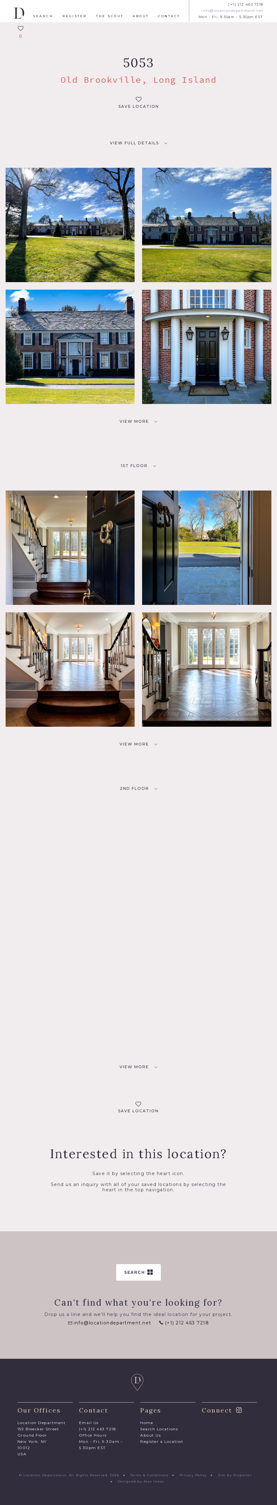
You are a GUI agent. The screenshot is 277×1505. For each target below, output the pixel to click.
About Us (150, 1435)
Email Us (89, 1422)
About (141, 16)
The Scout (110, 16)
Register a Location (162, 1441)
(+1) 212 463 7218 (245, 4)
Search (43, 16)
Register (74, 16)
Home (146, 1422)
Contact (169, 16)
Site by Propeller (235, 1475)
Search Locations (159, 1429)
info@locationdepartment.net (232, 11)
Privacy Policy (193, 1475)
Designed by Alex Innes (141, 1481)
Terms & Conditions (149, 1475)
